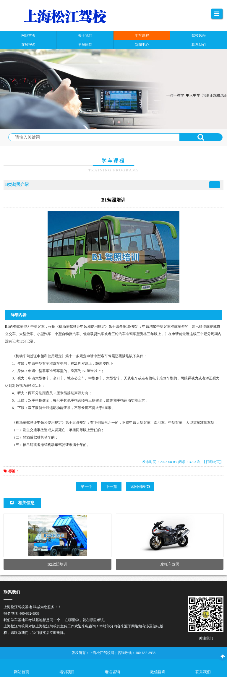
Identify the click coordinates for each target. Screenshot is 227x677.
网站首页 (21, 672)
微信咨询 (158, 672)
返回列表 (140, 486)
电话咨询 (112, 672)
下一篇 (111, 486)
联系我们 (203, 672)
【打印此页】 (212, 462)
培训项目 (67, 672)
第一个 (86, 486)
